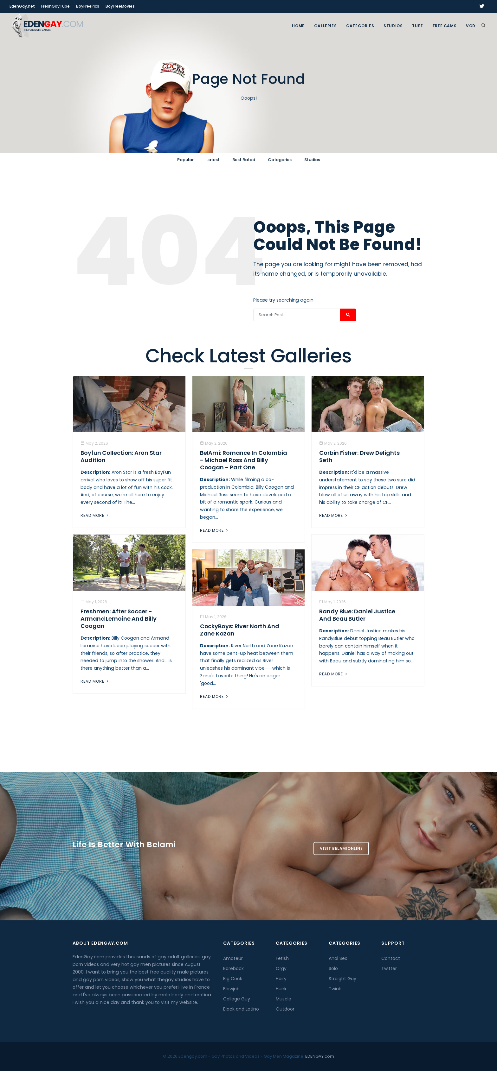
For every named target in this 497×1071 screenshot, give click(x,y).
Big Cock (232, 978)
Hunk (281, 989)
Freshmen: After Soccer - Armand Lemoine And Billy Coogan (119, 618)
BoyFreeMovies (120, 6)
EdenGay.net (22, 6)
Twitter (389, 968)
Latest (213, 160)
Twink (335, 989)
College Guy (236, 999)
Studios (393, 25)
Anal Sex (338, 958)
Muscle (283, 999)
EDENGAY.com (319, 1056)
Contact (390, 958)
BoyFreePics (87, 6)
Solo (333, 968)
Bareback (233, 968)
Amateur (233, 958)
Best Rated (243, 160)
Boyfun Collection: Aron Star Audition (121, 456)
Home (298, 25)
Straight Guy (342, 978)
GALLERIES (325, 25)
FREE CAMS (444, 25)
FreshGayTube (55, 6)
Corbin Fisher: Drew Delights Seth (359, 456)
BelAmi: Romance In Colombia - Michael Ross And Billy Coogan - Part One (243, 460)
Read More (95, 515)
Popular (185, 160)
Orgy (281, 968)
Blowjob (231, 989)
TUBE (417, 25)
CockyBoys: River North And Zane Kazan (239, 629)
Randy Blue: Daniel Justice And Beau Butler (357, 615)
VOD (470, 25)
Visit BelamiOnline (341, 848)
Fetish (282, 958)
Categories (360, 25)
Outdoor (285, 1009)
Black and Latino (241, 1009)
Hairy (281, 978)
